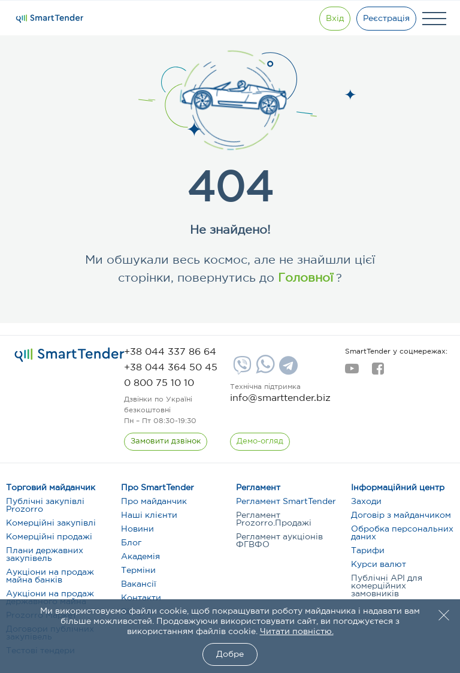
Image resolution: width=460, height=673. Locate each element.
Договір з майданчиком (401, 515)
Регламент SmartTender (286, 501)
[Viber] (241, 370)
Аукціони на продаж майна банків (50, 576)
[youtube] (352, 372)
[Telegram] (287, 370)
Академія (140, 556)
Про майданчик (154, 501)
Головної (303, 278)
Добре (230, 654)
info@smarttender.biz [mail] (280, 398)
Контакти (141, 598)
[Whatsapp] (264, 371)
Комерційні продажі (49, 537)
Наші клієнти (149, 515)
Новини (137, 529)
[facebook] (378, 372)
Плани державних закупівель (44, 554)
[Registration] (386, 19)
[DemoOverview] (260, 442)
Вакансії (138, 584)
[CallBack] (165, 442)
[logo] (69, 355)
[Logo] (49, 18)
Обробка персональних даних (402, 533)
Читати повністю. (297, 631)
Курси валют (378, 564)
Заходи (366, 501)
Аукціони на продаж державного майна (50, 597)
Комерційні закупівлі (51, 523)
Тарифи (368, 550)
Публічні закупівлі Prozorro (45, 505)
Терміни (138, 570)
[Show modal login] (334, 19)
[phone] (170, 352)
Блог (131, 543)
